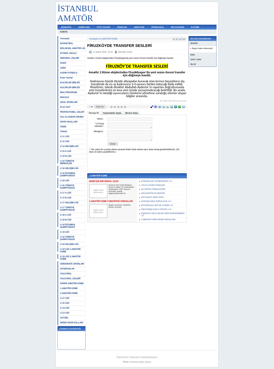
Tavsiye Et (94, 113)
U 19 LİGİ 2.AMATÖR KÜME (70, 257)
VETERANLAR (67, 269)
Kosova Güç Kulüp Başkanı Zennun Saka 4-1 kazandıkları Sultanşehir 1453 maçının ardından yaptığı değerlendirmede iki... (121, 189)
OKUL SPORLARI (68, 102)
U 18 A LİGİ (65, 215)
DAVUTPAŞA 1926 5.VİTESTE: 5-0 (156, 209)
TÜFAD (63, 131)
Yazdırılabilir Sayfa (112, 113)
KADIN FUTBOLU (68, 73)
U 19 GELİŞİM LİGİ (69, 244)
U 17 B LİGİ (65, 197)
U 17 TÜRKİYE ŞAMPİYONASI (67, 208)
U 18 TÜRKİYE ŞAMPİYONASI (67, 238)
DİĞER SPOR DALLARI (71, 322)
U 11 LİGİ (64, 136)
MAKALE (64, 97)
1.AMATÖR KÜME (69, 288)
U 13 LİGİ (64, 313)
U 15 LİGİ (64, 303)
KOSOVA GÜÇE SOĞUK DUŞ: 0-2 (156, 201)
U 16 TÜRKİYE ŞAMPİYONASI (67, 186)
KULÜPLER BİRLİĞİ (70, 82)
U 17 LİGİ (64, 298)
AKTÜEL (64, 318)
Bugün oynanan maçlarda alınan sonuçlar (119, 206)
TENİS (63, 126)
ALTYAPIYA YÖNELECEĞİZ (153, 189)
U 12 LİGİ (64, 141)
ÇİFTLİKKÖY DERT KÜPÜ (152, 197)
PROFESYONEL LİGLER (72, 112)
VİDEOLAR (122, 27)
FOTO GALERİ (103, 27)
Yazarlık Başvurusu (149, 357)
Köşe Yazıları (66, 77)
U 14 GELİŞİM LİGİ (69, 146)
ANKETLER (139, 27)
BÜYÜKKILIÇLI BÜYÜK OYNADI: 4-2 (157, 205)
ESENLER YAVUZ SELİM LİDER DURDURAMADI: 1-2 (163, 214)
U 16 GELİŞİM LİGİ (69, 168)
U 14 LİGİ (64, 308)
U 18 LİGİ (64, 232)
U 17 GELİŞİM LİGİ (69, 202)
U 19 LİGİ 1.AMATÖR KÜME (70, 250)
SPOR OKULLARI (68, 122)
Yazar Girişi (134, 357)
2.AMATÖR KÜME (69, 293)
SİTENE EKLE (157, 27)
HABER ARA (84, 27)
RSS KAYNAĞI (177, 27)
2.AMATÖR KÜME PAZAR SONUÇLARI (158, 219)
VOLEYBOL (66, 273)
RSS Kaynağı (122, 357)
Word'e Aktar (131, 113)
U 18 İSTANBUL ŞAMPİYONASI (67, 225)
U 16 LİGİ (64, 180)
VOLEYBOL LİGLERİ (70, 278)
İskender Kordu (125, 52)
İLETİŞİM (195, 27)
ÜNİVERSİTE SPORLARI (72, 264)
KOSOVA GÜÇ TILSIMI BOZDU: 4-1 (156, 181)
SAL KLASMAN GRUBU (72, 117)
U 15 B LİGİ (65, 156)
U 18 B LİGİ (65, 220)
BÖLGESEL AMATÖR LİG (72, 48)
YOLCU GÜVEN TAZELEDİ (153, 185)
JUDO (63, 68)
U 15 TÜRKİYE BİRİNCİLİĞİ (67, 162)
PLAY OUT (65, 107)
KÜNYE (63, 32)
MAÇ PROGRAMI (68, 92)
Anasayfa (64, 38)
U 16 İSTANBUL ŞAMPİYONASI (67, 174)
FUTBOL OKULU (68, 53)
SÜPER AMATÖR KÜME (72, 283)
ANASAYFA (66, 27)
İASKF (63, 63)
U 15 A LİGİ (65, 151)
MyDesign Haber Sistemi (140, 362)
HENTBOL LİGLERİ (69, 58)
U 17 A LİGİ (65, 193)
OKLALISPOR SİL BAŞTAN (153, 193)
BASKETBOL (66, 43)
